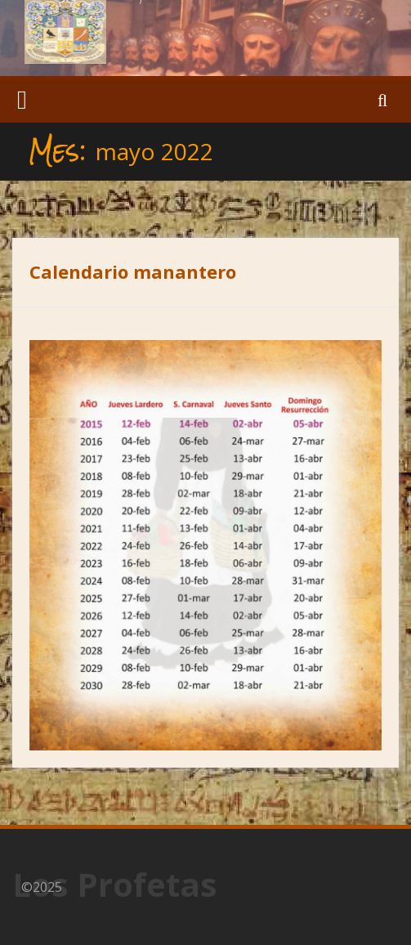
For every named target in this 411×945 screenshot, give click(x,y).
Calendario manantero (132, 271)
